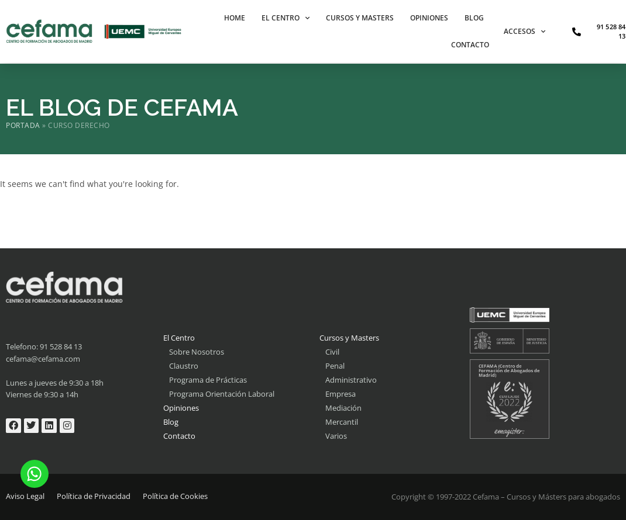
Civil (332, 351)
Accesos (524, 31)
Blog (474, 18)
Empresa (340, 394)
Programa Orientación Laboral (221, 394)
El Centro (285, 18)
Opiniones (429, 18)
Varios (336, 436)
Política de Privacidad (93, 496)
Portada (23, 125)
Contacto (470, 45)
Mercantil (341, 422)
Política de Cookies (175, 496)
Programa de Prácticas (208, 380)
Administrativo (351, 380)
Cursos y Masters (360, 18)
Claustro (183, 365)
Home (234, 18)
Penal (335, 365)
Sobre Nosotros (196, 351)
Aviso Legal (25, 496)
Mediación (343, 408)
